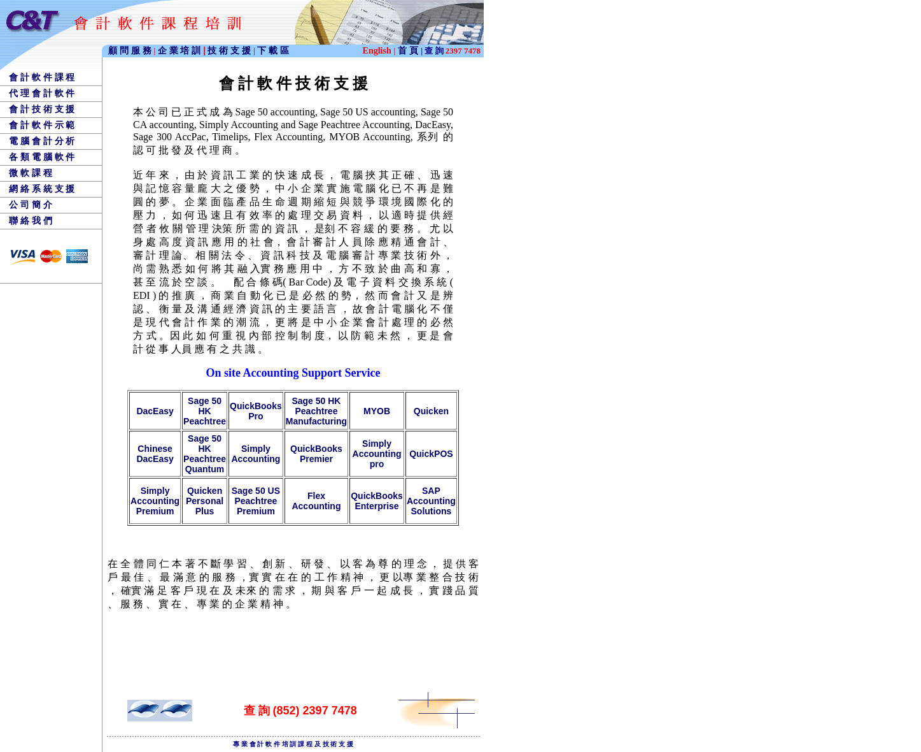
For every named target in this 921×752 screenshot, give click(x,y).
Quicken (431, 411)
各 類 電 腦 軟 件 (41, 157)
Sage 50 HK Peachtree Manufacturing (316, 411)
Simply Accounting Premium (154, 501)
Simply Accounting (255, 454)
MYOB (376, 411)
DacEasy (154, 411)
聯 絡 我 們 (30, 220)
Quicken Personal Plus (204, 501)
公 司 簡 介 (30, 204)
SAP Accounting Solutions (431, 501)
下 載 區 (273, 50)
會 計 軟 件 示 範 (41, 125)
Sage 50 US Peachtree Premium (256, 501)
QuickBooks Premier (316, 454)
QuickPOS (431, 454)
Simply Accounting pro (377, 453)
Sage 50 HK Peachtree (204, 411)
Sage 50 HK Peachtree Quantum (204, 453)
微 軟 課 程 (30, 173)
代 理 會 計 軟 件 (41, 93)
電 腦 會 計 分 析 (41, 141)
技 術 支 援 (230, 50)
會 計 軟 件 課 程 (41, 77)
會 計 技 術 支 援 (41, 109)
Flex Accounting (316, 501)
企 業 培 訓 (182, 50)
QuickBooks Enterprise (377, 501)
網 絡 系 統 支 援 (41, 189)
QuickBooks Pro (256, 411)
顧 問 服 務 (131, 50)
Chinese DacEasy (154, 454)
